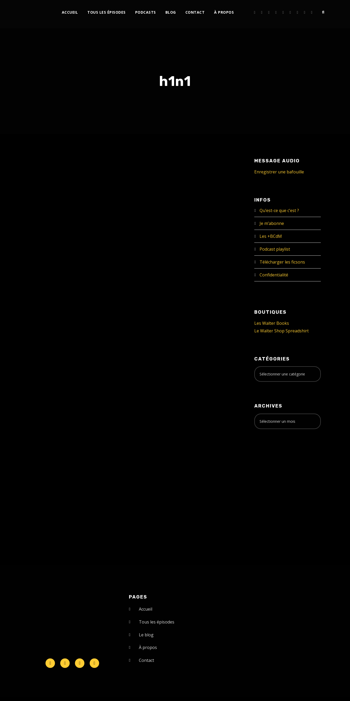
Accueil (70, 12)
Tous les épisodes (106, 12)
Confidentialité (274, 275)
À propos (224, 12)
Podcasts (145, 12)
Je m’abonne (272, 223)
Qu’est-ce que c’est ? (279, 210)
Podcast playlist (275, 249)
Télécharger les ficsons (282, 262)
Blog (170, 12)
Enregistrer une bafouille (279, 172)
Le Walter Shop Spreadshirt (281, 331)
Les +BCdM (271, 236)
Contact (195, 12)
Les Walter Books (271, 323)
